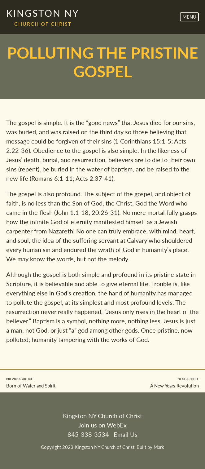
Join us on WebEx (102, 425)
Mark (159, 447)
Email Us (125, 434)
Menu (189, 17)
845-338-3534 (88, 434)
